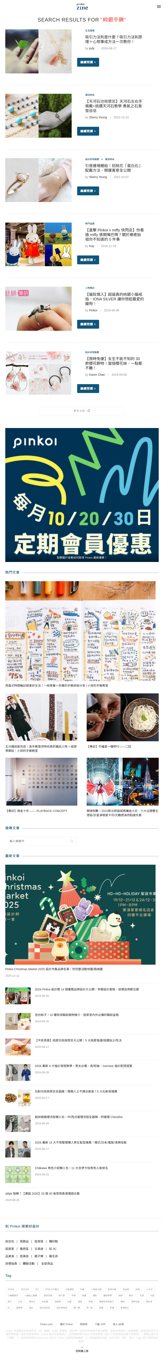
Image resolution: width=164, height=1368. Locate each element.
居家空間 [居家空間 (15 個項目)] (80, 1297)
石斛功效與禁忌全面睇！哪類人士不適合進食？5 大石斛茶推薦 (76, 1091)
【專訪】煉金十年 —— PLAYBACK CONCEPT (36, 811)
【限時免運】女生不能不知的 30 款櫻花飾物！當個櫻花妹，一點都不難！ (113, 364)
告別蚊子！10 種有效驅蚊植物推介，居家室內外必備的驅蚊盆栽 (77, 1015)
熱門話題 (91, 224)
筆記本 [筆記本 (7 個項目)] (64, 1311)
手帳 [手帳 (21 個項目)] (109, 1297)
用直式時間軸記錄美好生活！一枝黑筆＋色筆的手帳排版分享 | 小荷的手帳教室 (56, 685)
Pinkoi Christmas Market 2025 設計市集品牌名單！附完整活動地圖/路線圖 (54, 969)
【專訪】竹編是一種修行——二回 (109, 746)
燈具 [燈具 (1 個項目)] (139, 1304)
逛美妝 (24, 1256)
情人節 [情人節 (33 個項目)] (95, 1297)
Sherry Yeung (98, 118)
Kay (91, 246)
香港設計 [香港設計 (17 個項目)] (66, 1318)
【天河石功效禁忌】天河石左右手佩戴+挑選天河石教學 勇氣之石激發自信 (113, 107)
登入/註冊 (118, 1335)
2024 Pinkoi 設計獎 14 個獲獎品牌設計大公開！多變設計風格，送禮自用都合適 (87, 989)
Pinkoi (93, 311)
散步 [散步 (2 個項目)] (22, 1304)
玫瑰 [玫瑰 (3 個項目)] (151, 1304)
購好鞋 (53, 1241)
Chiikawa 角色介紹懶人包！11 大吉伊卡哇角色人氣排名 (71, 1168)
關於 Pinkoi (66, 1335)
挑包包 (9, 1241)
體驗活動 (29, 1263)
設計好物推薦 (94, 159)
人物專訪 (91, 288)
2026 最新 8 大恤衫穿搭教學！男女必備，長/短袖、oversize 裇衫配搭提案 (83, 1066)
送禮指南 (11, 1263)
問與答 (83, 1335)
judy (92, 49)
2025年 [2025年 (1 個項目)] (11, 1290)
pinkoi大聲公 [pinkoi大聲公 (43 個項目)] (58, 1290)
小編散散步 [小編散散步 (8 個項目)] (40, 1297)
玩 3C (53, 1249)
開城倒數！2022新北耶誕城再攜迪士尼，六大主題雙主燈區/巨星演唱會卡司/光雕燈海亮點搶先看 (122, 813)
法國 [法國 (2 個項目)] (126, 1304)
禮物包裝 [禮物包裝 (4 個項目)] (48, 1311)
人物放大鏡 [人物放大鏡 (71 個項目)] (108, 1290)
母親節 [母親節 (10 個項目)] (113, 1304)
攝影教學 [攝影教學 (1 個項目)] (147, 1297)
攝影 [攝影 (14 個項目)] (133, 1297)
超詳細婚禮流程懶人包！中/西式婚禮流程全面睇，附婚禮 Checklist (79, 1117)
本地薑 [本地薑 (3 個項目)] (98, 1304)
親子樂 (38, 1256)
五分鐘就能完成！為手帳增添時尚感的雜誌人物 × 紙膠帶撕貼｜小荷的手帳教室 (41, 748)
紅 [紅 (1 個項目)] (76, 1311)
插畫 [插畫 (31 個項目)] (121, 1297)
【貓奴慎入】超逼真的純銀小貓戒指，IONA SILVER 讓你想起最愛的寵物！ (114, 300)
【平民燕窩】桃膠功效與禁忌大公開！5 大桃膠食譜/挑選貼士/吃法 (78, 1040)
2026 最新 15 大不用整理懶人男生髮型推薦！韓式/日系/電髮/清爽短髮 (81, 1142)
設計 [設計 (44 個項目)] (102, 1311)
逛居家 (9, 1249)
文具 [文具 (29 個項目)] (34, 1304)
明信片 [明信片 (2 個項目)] (84, 1304)
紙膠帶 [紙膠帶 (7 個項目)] (88, 1311)
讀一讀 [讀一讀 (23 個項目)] (11, 1318)
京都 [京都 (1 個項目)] (92, 1290)
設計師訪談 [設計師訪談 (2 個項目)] (117, 1311)
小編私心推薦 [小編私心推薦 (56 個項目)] (61, 1297)
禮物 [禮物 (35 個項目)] (34, 1311)
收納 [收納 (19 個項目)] (10, 1304)
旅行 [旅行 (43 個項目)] (59, 1304)
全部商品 (47, 1263)
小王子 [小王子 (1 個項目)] (23, 1297)
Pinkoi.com (46, 1335)
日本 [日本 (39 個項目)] (71, 1304)
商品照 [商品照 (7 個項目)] (141, 1290)
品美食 (9, 1256)
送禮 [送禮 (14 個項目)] (39, 1318)
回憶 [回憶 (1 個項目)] (10, 1297)
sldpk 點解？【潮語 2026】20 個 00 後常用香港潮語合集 (42, 1193)
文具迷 (38, 1249)
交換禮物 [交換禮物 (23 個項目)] (77, 1290)
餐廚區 (24, 1249)
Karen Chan (97, 375)
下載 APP (100, 1335)
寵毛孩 (53, 1256)
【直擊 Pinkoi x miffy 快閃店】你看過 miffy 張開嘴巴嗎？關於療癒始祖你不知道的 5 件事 (114, 235)
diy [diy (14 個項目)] (41, 1290)
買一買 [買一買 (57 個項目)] (25, 1318)
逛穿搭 (38, 1241)
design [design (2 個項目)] (27, 1290)
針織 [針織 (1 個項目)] (51, 1318)
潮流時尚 (91, 95)
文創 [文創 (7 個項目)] (46, 1304)
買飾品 (24, 1241)
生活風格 (91, 31)
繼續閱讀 (88, 63)
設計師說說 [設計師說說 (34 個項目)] (136, 1311)
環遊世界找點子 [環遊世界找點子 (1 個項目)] (16, 1311)
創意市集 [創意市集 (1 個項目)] (125, 1290)
